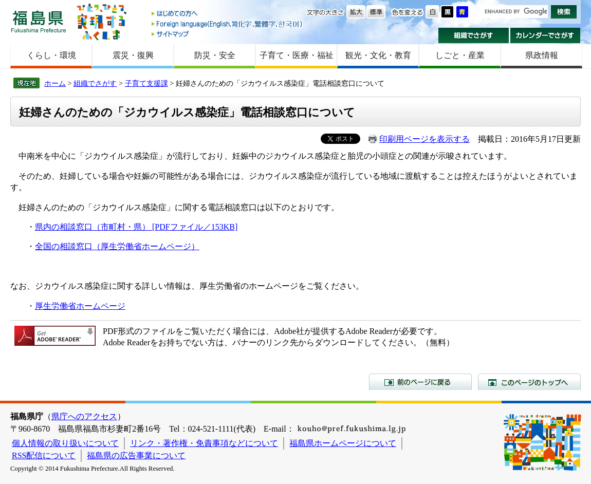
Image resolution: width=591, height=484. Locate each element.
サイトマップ (228, 34)
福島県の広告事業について (136, 455)
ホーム (55, 83)
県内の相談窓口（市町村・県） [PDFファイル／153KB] (136, 226)
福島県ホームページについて (342, 443)
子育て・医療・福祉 (297, 55)
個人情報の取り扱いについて (65, 443)
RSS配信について (44, 455)
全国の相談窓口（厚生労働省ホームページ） (117, 246)
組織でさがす (473, 35)
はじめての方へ (228, 14)
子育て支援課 (146, 83)
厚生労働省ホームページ (80, 306)
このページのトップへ (529, 382)
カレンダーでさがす (545, 35)
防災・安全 (214, 55)
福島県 (38, 21)
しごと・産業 (460, 55)
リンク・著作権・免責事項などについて (204, 443)
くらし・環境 (51, 55)
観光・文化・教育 (378, 55)
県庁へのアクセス (84, 416)
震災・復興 (133, 55)
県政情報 (541, 55)
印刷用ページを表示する (424, 139)
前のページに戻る (420, 382)
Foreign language (228, 24)
